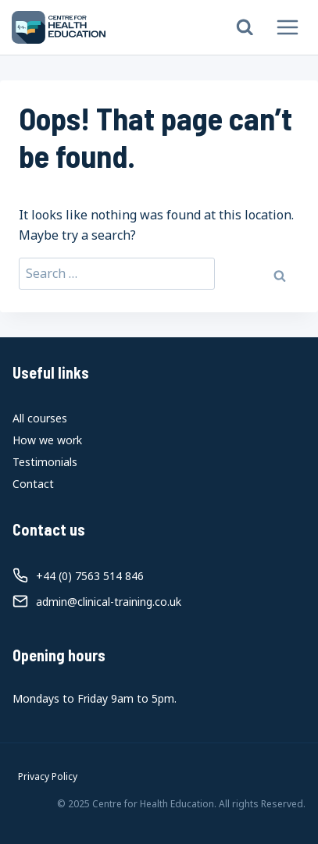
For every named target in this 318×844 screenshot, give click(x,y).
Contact (33, 483)
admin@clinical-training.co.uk (108, 601)
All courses (40, 418)
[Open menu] (287, 27)
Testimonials (45, 461)
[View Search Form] (245, 28)
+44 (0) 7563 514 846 (90, 575)
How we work (47, 440)
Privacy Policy (47, 776)
